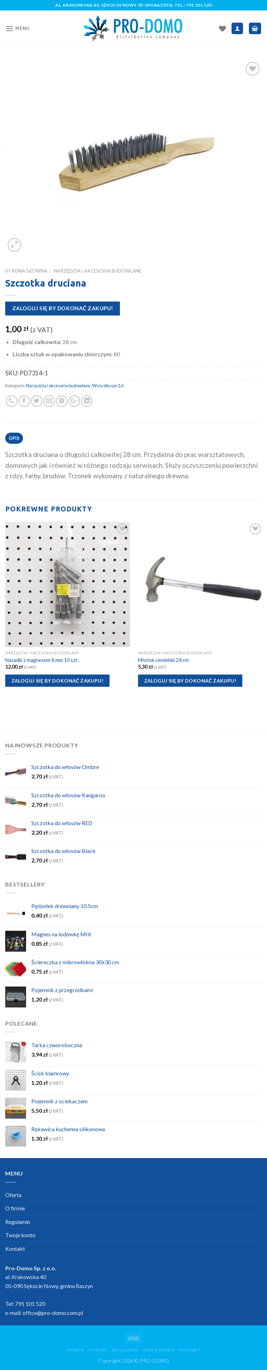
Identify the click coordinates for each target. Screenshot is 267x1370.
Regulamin (17, 1221)
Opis (14, 438)
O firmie (15, 1208)
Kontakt (15, 1248)
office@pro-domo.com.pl (53, 1312)
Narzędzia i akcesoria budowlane (97, 271)
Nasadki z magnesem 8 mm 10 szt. (42, 660)
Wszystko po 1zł (108, 385)
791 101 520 (199, 5)
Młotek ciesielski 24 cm (163, 660)
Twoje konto (20, 1235)
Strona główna (26, 271)
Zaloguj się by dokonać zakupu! (62, 308)
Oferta (13, 1195)
